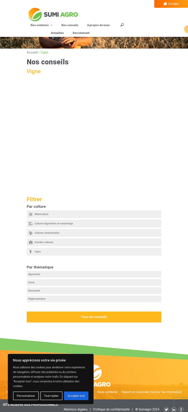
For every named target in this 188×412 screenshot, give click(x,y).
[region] (51, 379)
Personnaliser (26, 395)
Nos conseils (69, 25)
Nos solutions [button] (42, 25)
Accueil (32, 52)
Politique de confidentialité (111, 409)
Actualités (57, 33)
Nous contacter (107, 392)
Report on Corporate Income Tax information (152, 392)
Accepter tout (76, 395)
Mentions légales (76, 409)
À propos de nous (98, 25)
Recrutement (81, 33)
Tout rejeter (51, 395)
